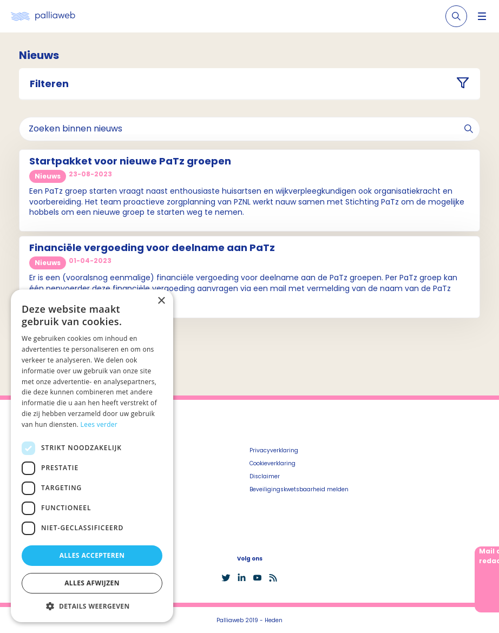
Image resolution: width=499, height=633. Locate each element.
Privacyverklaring (274, 450)
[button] (92, 606)
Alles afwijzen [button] (92, 583)
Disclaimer (265, 476)
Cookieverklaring (273, 463)
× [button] (161, 301)
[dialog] (92, 455)
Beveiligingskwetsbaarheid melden (299, 489)
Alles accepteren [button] (92, 555)
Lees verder (99, 424)
